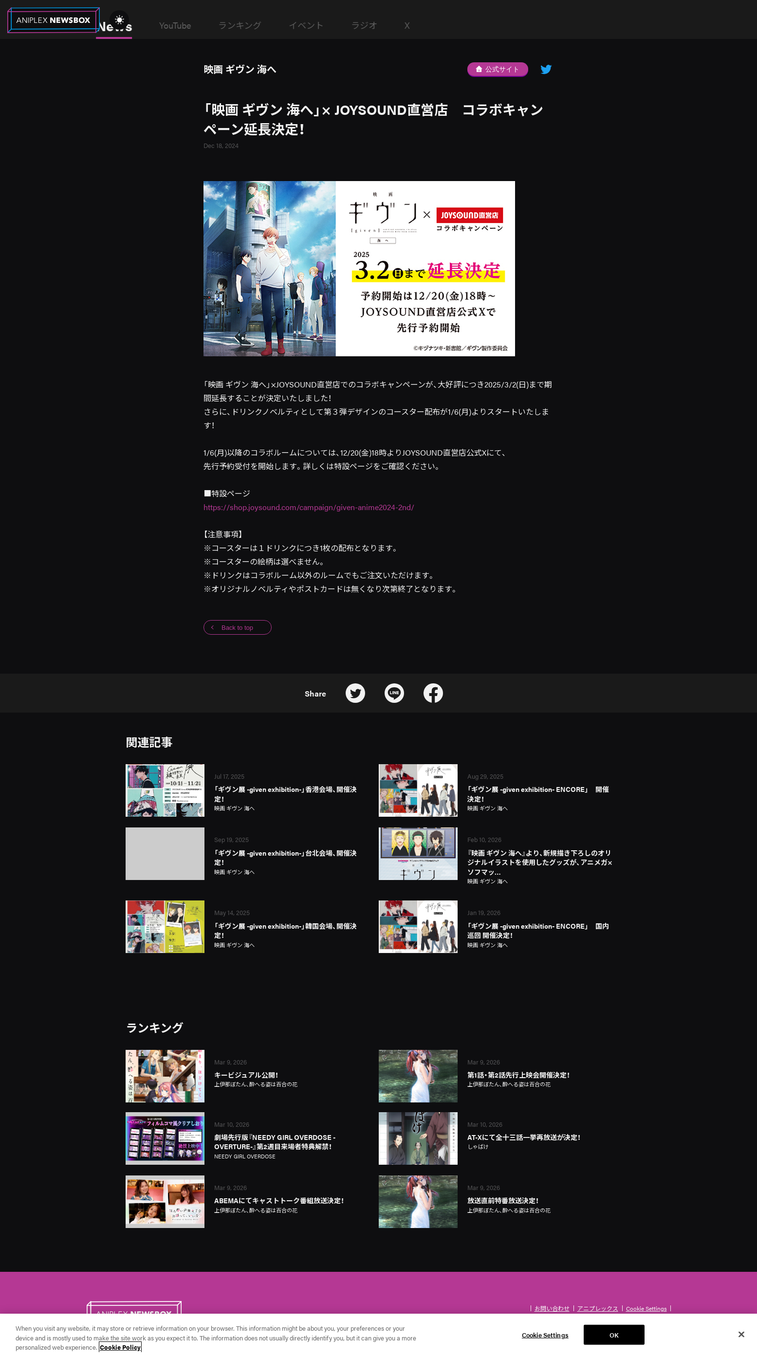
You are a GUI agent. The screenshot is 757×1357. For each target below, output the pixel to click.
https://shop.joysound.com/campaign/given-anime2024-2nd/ (308, 507)
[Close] (741, 1336)
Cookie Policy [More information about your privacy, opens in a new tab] (120, 1349)
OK (614, 1336)
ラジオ (438, 25)
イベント (379, 25)
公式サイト (497, 69)
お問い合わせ (552, 1308)
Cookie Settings (646, 1308)
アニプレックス (597, 1308)
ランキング (313, 25)
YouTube (248, 25)
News (187, 25)
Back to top (237, 627)
